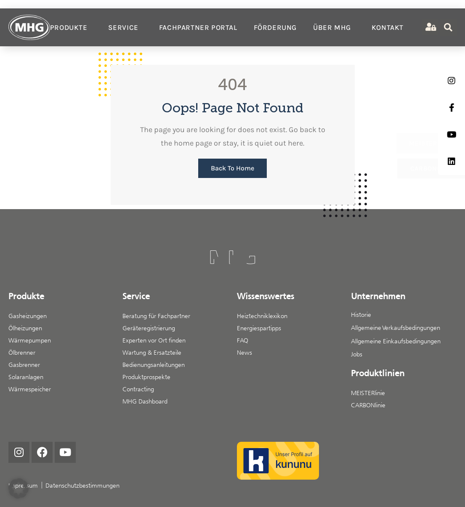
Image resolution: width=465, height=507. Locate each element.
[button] (18, 488)
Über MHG (334, 27)
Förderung (275, 27)
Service (125, 27)
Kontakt (388, 27)
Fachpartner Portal (198, 27)
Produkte (71, 27)
